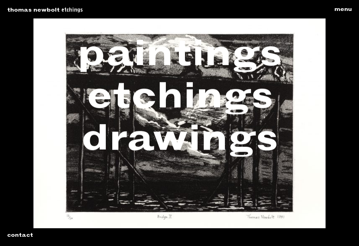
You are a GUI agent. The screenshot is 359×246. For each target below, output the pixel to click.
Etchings (72, 10)
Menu (343, 10)
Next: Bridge (339, 123)
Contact (20, 235)
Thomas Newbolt (33, 10)
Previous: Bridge (20, 123)
